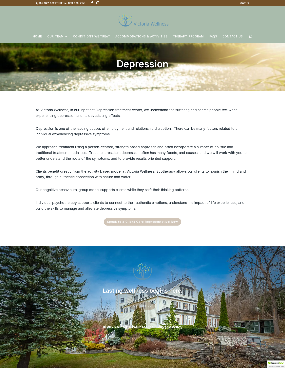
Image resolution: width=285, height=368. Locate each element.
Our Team (55, 36)
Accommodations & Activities (141, 36)
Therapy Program (188, 36)
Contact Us (232, 36)
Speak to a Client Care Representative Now (142, 222)
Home (37, 36)
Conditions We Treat (91, 36)
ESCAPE (244, 3)
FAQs (213, 36)
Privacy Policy (170, 327)
